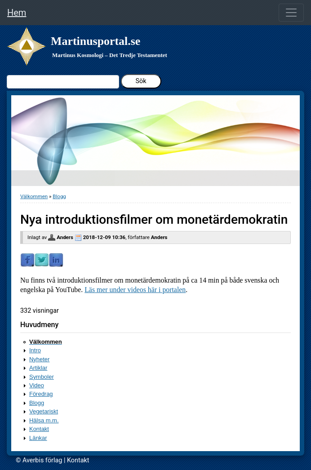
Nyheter (39, 359)
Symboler (41, 376)
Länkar (38, 438)
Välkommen (34, 196)
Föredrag (41, 393)
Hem (16, 12)
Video (36, 385)
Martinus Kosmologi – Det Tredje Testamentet (109, 55)
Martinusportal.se (95, 41)
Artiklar (38, 367)
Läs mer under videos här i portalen (135, 289)
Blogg (59, 196)
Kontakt (39, 429)
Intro (35, 350)
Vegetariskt (43, 411)
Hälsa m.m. (44, 420)
